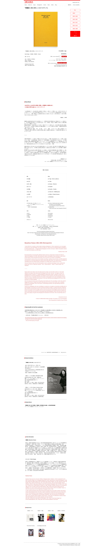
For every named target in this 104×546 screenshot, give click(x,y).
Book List (30, 4)
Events (45, 4)
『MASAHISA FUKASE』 (30, 525)
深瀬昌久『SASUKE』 (62, 510)
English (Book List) (76, 2)
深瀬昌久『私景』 (51, 510)
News (49, 4)
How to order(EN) (76, 4)
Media (52, 4)
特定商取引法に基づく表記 (75, 543)
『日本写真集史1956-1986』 (41, 525)
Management (39, 4)
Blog (56, 4)
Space (34, 4)
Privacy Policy (67, 543)
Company (59, 543)
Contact (63, 543)
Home (26, 4)
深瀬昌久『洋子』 (30, 510)
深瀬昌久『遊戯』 (41, 510)
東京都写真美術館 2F (31, 369)
